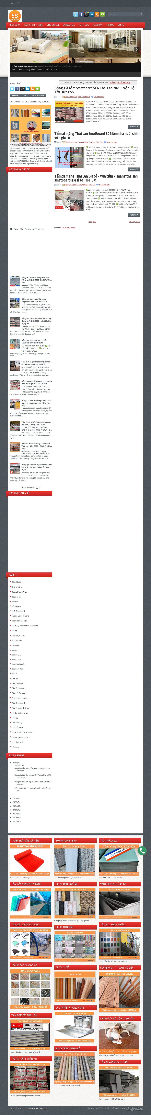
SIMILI (14, 650)
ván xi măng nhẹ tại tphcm (22, 732)
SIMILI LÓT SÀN (53, 25)
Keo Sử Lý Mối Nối (19, 621)
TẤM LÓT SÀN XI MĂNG (33, 25)
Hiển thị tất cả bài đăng (120, 82)
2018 (15, 817)
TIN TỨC (110, 25)
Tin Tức (15, 718)
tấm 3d (14, 674)
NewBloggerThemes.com (134, 1110)
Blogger (36, 487)
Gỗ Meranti (16, 606)
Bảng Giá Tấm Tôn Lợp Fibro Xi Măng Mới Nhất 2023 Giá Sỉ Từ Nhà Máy (36, 279)
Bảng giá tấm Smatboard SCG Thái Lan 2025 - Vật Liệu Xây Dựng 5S (95, 90)
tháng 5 (18, 765)
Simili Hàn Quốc (18, 664)
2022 (15, 802)
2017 (15, 821)
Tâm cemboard (18, 683)
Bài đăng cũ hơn (134, 222)
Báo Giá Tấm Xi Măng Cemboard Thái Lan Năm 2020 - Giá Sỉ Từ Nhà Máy (36, 446)
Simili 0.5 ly (16, 655)
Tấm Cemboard (18, 688)
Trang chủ (14, 3)
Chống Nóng (17, 587)
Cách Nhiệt (16, 582)
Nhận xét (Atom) (68, 227)
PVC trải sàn (17, 641)
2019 (15, 814)
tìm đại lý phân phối (20, 713)
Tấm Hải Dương (18, 693)
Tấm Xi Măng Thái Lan (21, 708)
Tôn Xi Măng (17, 723)
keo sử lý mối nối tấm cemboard (25, 626)
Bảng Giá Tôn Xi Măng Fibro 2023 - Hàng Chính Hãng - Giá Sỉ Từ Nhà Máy (36, 403)
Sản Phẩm (97, 25)
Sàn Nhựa (16, 646)
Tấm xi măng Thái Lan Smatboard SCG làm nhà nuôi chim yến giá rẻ (96, 136)
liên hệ (14, 631)
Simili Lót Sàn (17, 669)
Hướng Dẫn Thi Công (20, 616)
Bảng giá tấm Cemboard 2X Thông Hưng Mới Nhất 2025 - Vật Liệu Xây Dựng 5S (36, 321)
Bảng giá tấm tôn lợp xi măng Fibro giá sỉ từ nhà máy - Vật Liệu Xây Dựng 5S (36, 467)
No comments (99, 97)
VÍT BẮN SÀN (17, 742)
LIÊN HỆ (121, 25)
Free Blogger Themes (135, 1108)
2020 (15, 810)
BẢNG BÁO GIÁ (69, 25)
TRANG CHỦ (15, 25)
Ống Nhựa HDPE (19, 636)
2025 (15, 763)
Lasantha (124, 1108)
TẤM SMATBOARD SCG (26, 66)
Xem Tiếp (134, 127)
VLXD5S (26, 1108)
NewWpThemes (100, 1108)
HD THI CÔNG (84, 25)
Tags (25, 95)
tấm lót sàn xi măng (20, 698)
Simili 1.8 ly (16, 659)
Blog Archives (38, 95)
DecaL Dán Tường (19, 592)
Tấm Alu (15, 679)
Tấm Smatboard (84, 97)
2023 (15, 798)
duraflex (15, 602)
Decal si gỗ (16, 597)
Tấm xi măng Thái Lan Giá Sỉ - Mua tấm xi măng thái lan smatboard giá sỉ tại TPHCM (96, 178)
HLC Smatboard (18, 611)
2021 (15, 806)
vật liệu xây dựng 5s (20, 737)
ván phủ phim (17, 727)
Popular (15, 95)
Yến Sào (15, 747)
